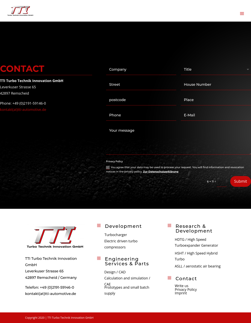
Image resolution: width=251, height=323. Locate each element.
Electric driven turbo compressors (120, 244)
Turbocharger (116, 234)
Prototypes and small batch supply (126, 290)
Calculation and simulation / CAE (127, 281)
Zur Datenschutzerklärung (160, 171)
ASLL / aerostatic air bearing (198, 266)
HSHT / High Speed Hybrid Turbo (196, 256)
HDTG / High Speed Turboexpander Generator (196, 242)
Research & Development (194, 228)
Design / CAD (115, 272)
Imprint (181, 293)
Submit (240, 181)
